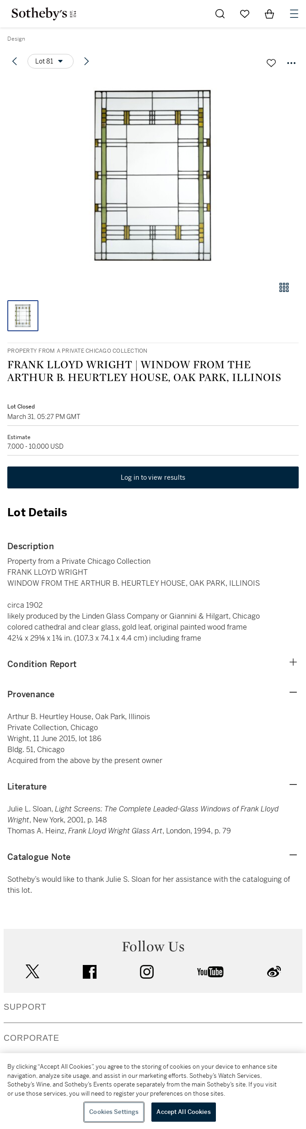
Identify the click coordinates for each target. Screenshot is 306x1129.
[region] (153, 1091)
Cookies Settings (114, 1112)
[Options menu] (50, 61)
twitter (32, 972)
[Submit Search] (220, 13)
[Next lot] (86, 61)
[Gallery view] (284, 287)
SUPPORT (25, 1007)
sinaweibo (274, 971)
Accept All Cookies (183, 1112)
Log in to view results (153, 477)
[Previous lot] (14, 61)
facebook (90, 972)
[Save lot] (271, 63)
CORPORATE (31, 1038)
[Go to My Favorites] (244, 14)
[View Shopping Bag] (269, 14)
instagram (147, 972)
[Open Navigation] (294, 14)
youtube (210, 971)
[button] (153, 175)
